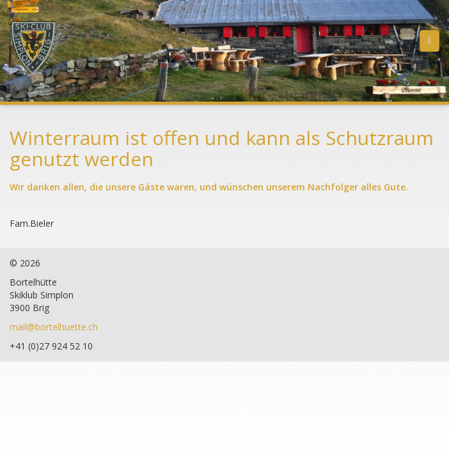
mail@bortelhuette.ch (54, 327)
